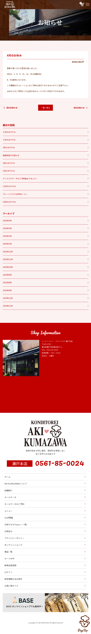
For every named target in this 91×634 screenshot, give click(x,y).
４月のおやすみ (9, 139)
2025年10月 (8, 267)
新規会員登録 (10, 565)
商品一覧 (8, 551)
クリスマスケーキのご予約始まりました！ (20, 178)
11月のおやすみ (9, 186)
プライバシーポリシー (14, 538)
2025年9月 (7, 274)
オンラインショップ (13, 545)
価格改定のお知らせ (11, 155)
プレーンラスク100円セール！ (15, 194)
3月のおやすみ (9, 147)
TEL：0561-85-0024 (50, 350)
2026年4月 (7, 220)
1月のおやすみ (9, 170)
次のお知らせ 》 (81, 108)
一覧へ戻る (45, 107)
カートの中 (9, 558)
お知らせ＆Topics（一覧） (16, 524)
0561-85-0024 (59, 462)
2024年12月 (8, 298)
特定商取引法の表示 (13, 579)
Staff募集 (8, 517)
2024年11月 (8, 305)
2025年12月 (8, 251)
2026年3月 (7, 228)
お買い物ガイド (11, 585)
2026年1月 (7, 243)
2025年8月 (7, 282)
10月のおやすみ (9, 202)
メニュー (8, 510)
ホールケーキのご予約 (14, 504)
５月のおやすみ (9, 132)
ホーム (7, 476)
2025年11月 (8, 259)
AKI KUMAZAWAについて (15, 483)
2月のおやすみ (9, 163)
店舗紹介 (8, 490)
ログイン (8, 572)
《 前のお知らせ (10, 108)
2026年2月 (7, 236)
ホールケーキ (10, 497)
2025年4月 (7, 290)
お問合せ (8, 531)
